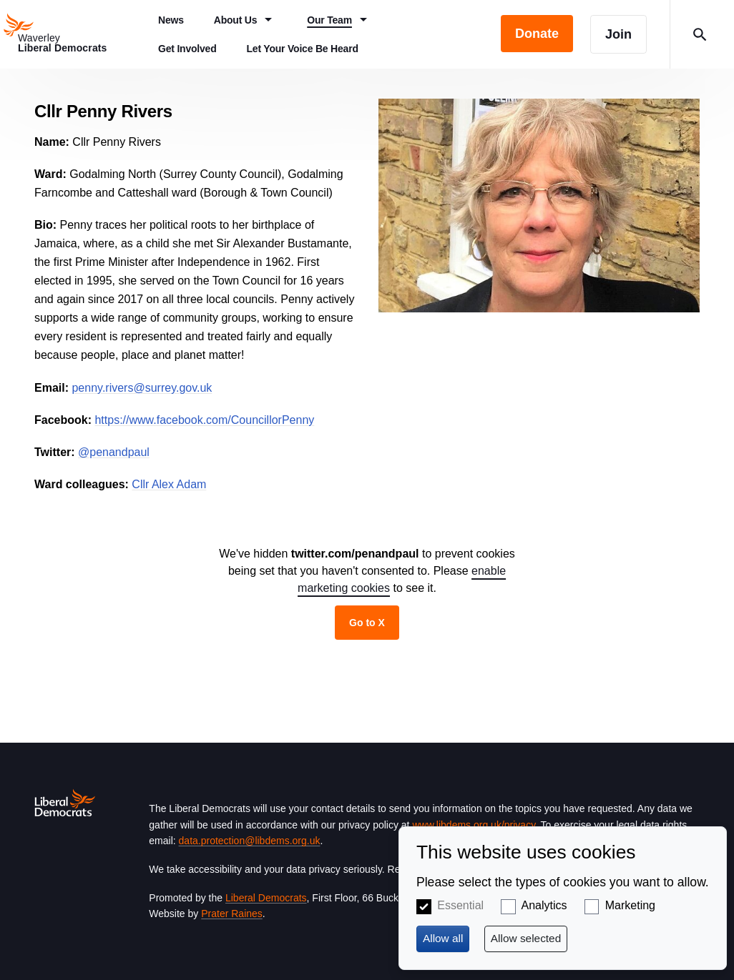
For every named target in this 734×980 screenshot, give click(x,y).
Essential (460, 905)
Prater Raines (232, 913)
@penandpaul (114, 452)
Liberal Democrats (266, 898)
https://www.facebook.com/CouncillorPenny (204, 420)
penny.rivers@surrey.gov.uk (142, 388)
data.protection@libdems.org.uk (249, 840)
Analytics (544, 905)
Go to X (367, 622)
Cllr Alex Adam (169, 484)
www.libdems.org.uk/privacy (473, 825)
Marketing (630, 905)
